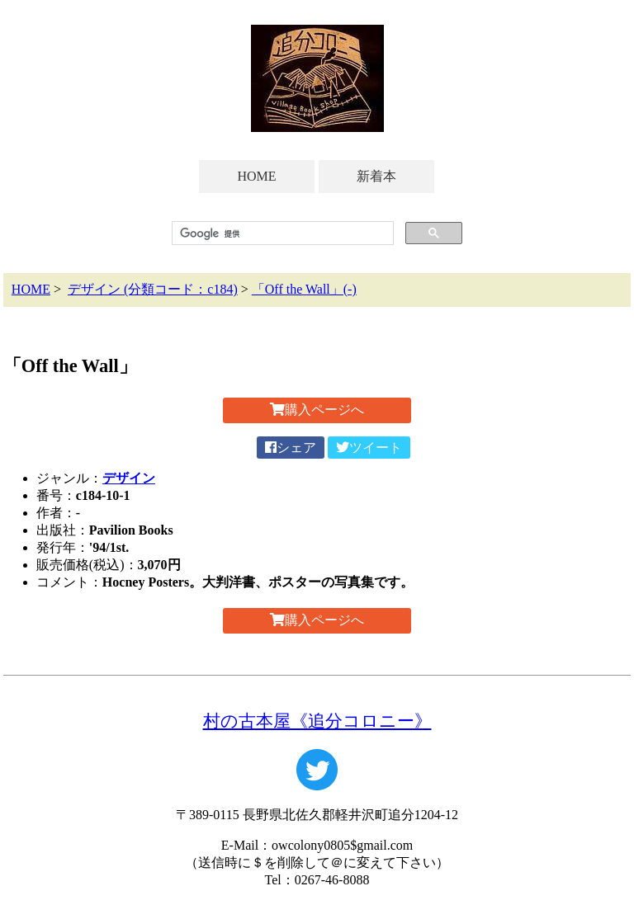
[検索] (281, 233)
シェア (290, 448)
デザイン (128, 478)
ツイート (369, 448)
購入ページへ (317, 410)
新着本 (376, 176)
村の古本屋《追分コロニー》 (317, 720)
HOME (256, 176)
